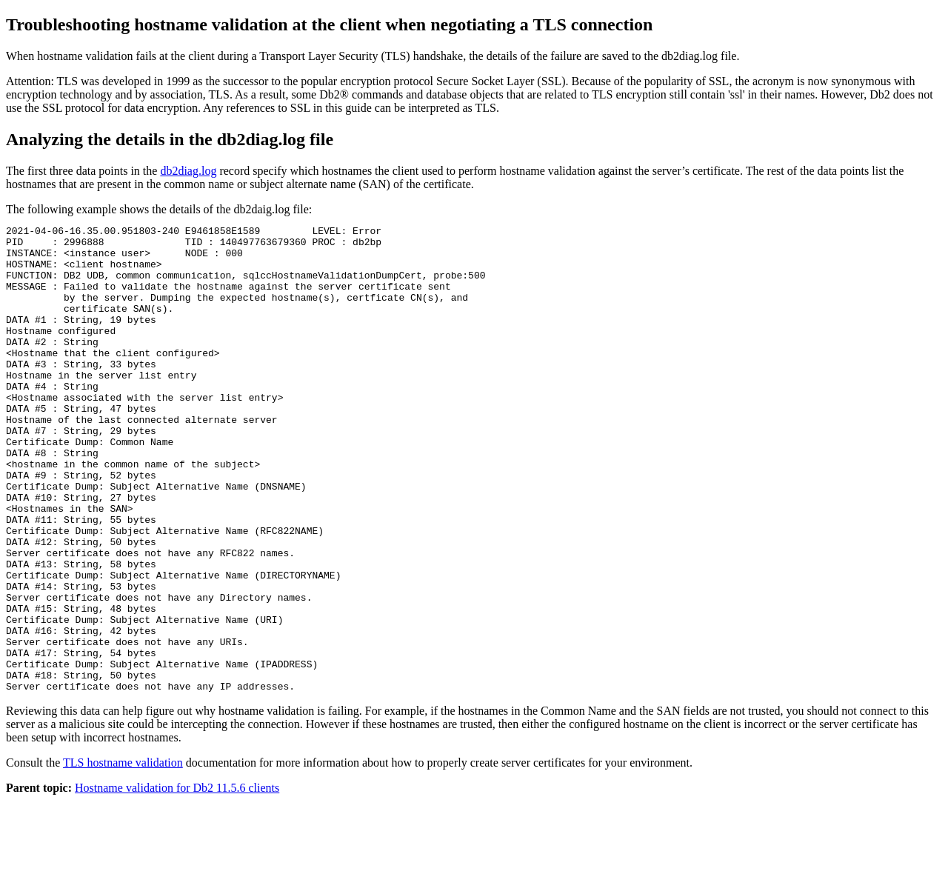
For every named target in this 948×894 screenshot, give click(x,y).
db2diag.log (188, 170)
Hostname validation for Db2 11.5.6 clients (177, 881)
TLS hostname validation (123, 856)
